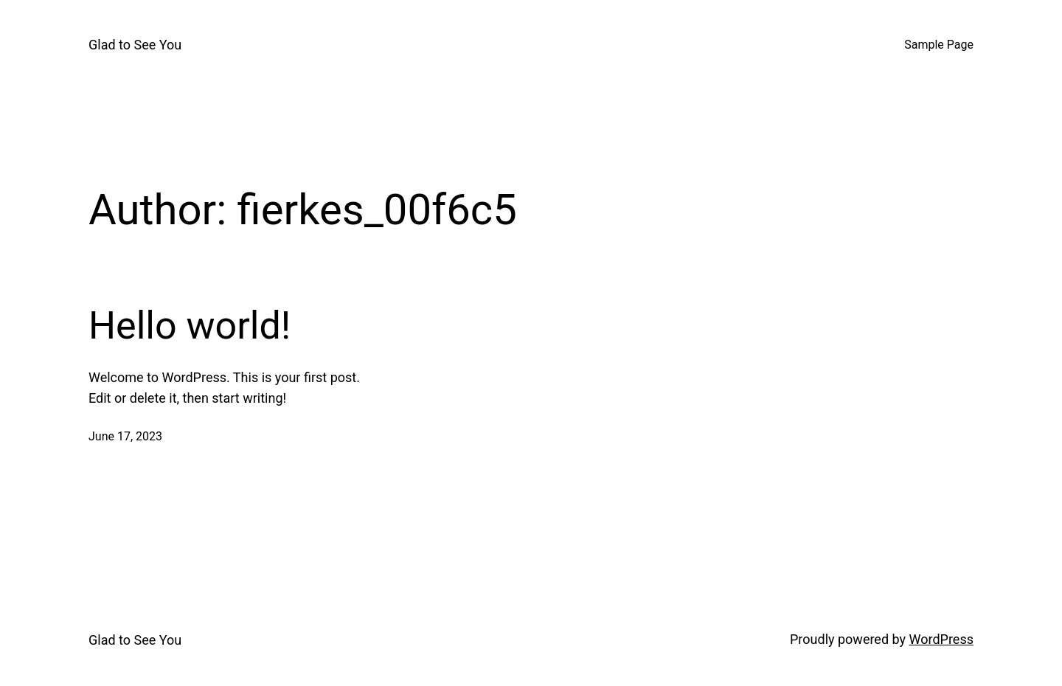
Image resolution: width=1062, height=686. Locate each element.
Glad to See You (134, 44)
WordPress (941, 639)
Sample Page (939, 45)
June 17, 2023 (125, 436)
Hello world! (189, 325)
